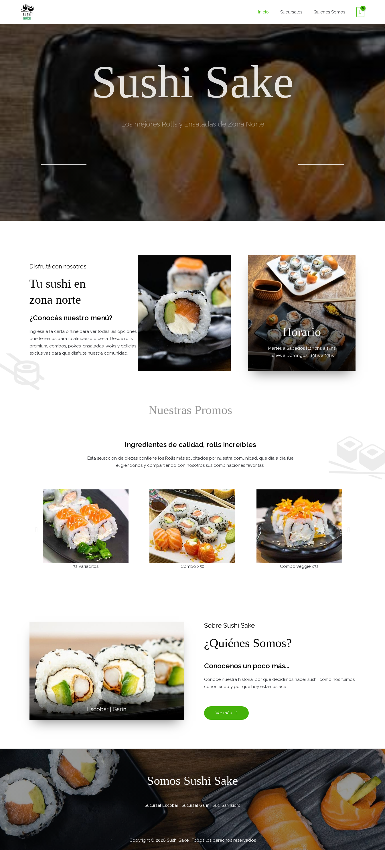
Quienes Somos (330, 12)
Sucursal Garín (195, 805)
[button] (36, 529)
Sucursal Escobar (160, 805)
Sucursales (295, 12)
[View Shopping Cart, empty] (360, 12)
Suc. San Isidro (228, 805)
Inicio (270, 12)
